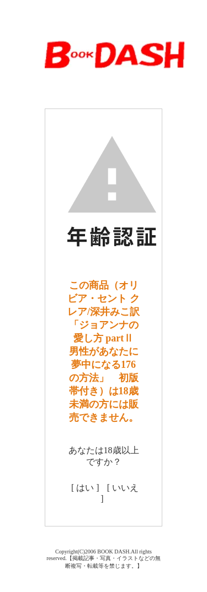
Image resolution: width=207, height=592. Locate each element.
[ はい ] (85, 487)
